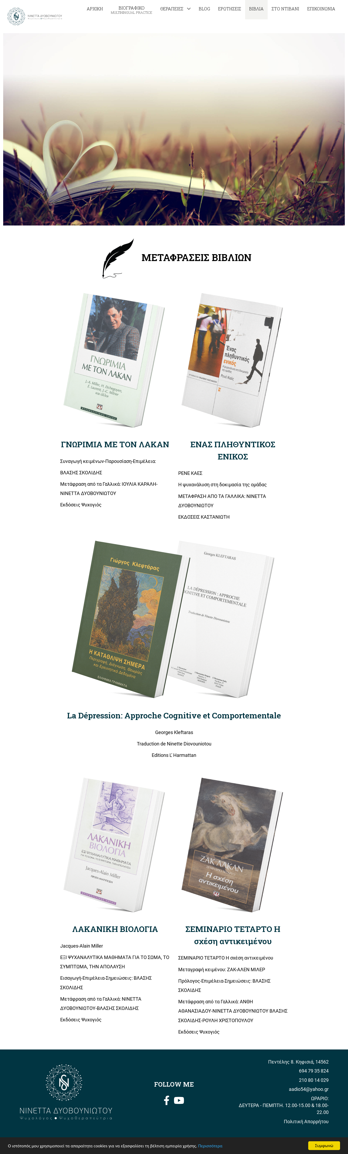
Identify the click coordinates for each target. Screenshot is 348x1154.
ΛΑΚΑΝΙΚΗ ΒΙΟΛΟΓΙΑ (115, 928)
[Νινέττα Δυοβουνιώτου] (35, 16)
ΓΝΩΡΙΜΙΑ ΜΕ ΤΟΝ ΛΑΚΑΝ (115, 444)
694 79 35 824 (314, 1071)
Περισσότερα (210, 1146)
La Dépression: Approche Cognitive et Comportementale (174, 715)
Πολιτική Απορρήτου (306, 1121)
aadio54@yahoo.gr (309, 1089)
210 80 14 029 (314, 1080)
